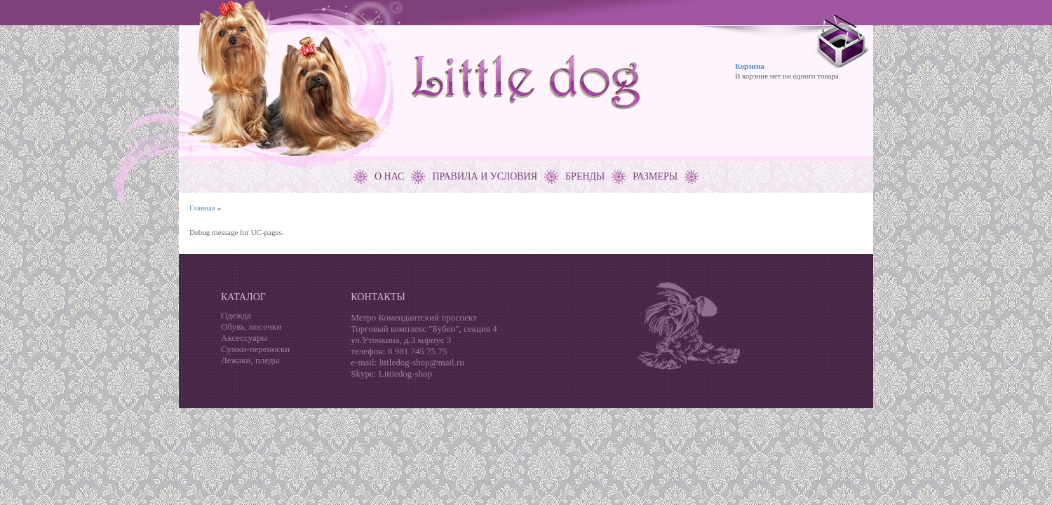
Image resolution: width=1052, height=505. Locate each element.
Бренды (585, 176)
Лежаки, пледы (250, 360)
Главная (202, 207)
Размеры (655, 176)
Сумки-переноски (255, 349)
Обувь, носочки (251, 326)
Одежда (236, 315)
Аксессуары (244, 337)
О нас (389, 176)
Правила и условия (484, 176)
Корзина (749, 66)
